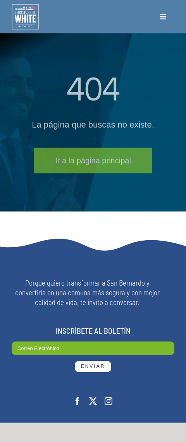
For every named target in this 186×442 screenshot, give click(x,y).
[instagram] (108, 401)
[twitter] (93, 401)
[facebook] (77, 401)
